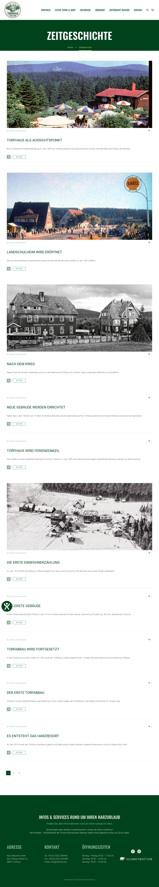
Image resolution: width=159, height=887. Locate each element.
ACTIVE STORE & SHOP (65, 10)
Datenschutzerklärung (85, 879)
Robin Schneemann (18, 131)
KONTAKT (138, 10)
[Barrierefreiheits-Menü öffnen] (6, 606)
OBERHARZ (100, 10)
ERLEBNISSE (85, 10)
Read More (19, 157)
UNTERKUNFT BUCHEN (119, 10)
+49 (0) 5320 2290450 (57, 855)
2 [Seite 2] (13, 773)
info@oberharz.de (58, 862)
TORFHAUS (46, 10)
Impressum (69, 879)
